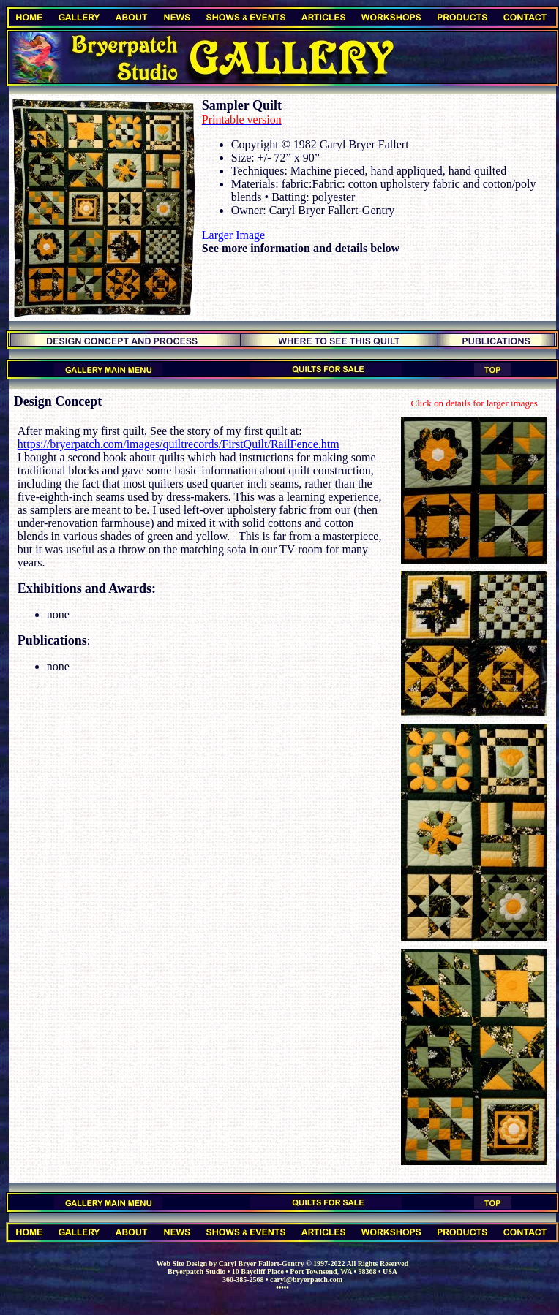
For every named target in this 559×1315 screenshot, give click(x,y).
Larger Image (233, 235)
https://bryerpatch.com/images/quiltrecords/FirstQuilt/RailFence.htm (178, 444)
